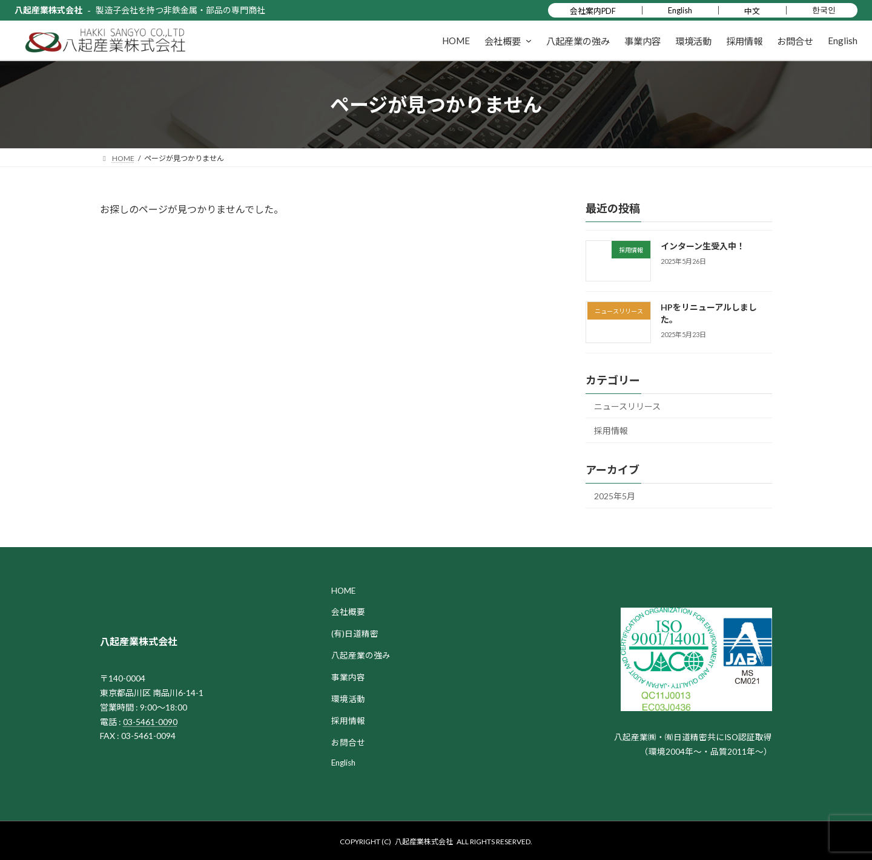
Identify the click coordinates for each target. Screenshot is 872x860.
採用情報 (611, 430)
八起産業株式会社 (48, 10)
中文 (752, 11)
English (680, 10)
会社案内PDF (593, 11)
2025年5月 (614, 496)
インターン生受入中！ (703, 246)
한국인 (824, 10)
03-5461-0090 (150, 722)
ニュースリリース (627, 406)
